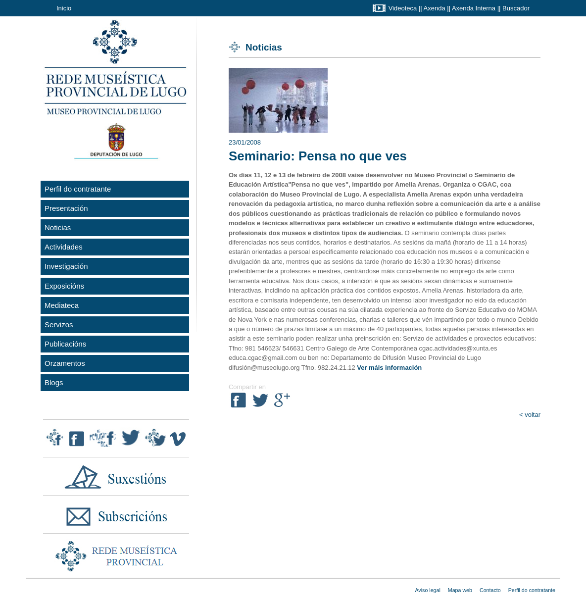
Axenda (434, 8)
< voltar (529, 414)
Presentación (66, 208)
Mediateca (62, 305)
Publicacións (65, 344)
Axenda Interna (473, 8)
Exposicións (64, 286)
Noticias (58, 227)
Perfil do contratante (78, 189)
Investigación (66, 266)
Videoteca (403, 8)
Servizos (59, 324)
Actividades (64, 247)
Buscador (516, 8)
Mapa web (460, 590)
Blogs (54, 382)
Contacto (490, 590)
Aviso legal (427, 590)
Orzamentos (65, 363)
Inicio (63, 8)
